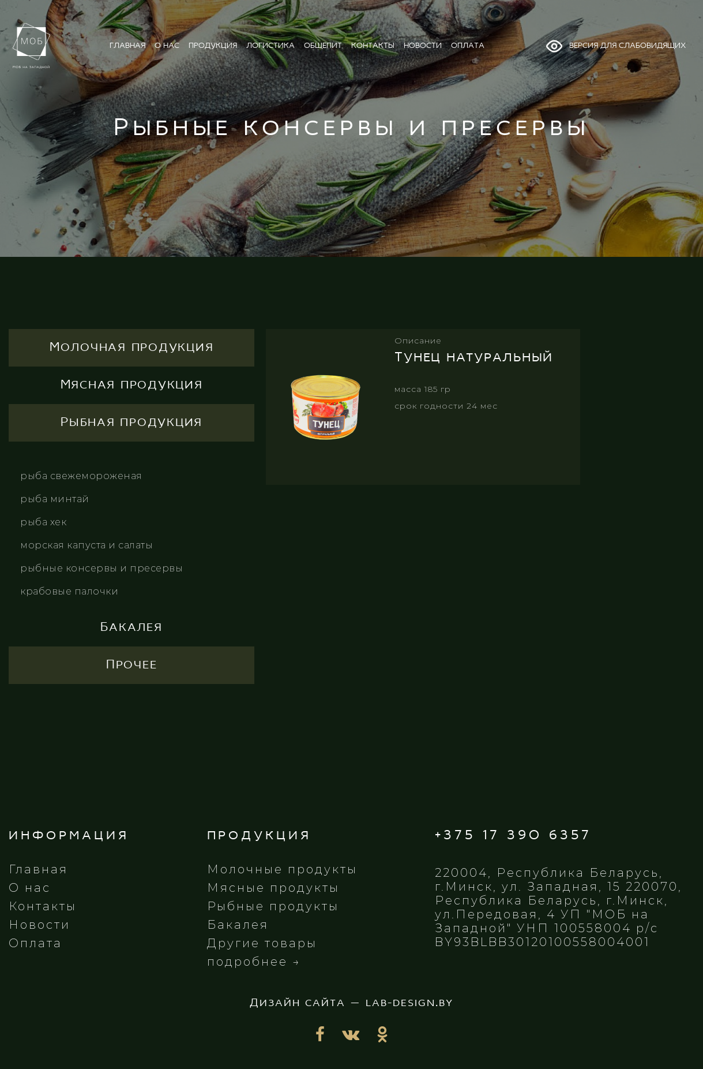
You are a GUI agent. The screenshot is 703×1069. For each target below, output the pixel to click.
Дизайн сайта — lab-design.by (351, 1003)
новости (423, 46)
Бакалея (238, 925)
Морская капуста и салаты (86, 545)
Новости (39, 925)
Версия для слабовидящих (615, 46)
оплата (467, 46)
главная (127, 46)
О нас (30, 888)
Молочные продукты (282, 869)
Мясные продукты (273, 888)
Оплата (35, 943)
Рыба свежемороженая (81, 475)
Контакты (43, 906)
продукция (213, 46)
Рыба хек (43, 522)
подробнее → (254, 962)
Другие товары (262, 943)
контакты (372, 46)
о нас (167, 46)
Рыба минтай (54, 499)
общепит (323, 46)
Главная (38, 869)
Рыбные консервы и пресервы (101, 568)
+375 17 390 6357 (513, 835)
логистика (270, 46)
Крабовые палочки (69, 591)
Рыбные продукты (273, 906)
